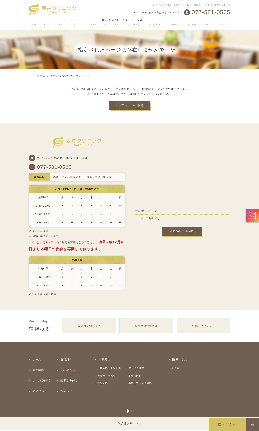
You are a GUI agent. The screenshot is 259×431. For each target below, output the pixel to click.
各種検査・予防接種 (140, 384)
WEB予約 (227, 424)
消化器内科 (135, 376)
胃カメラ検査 (136, 369)
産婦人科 (102, 384)
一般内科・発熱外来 (109, 369)
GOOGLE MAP (182, 232)
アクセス (192, 22)
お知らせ (207, 22)
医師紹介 (46, 22)
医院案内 (61, 22)
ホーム (33, 22)
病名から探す (175, 22)
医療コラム (222, 22)
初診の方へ (77, 22)
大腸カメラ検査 (106, 376)
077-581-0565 (54, 167)
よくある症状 (154, 22)
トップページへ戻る (129, 105)
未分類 (175, 369)
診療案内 (93, 22)
